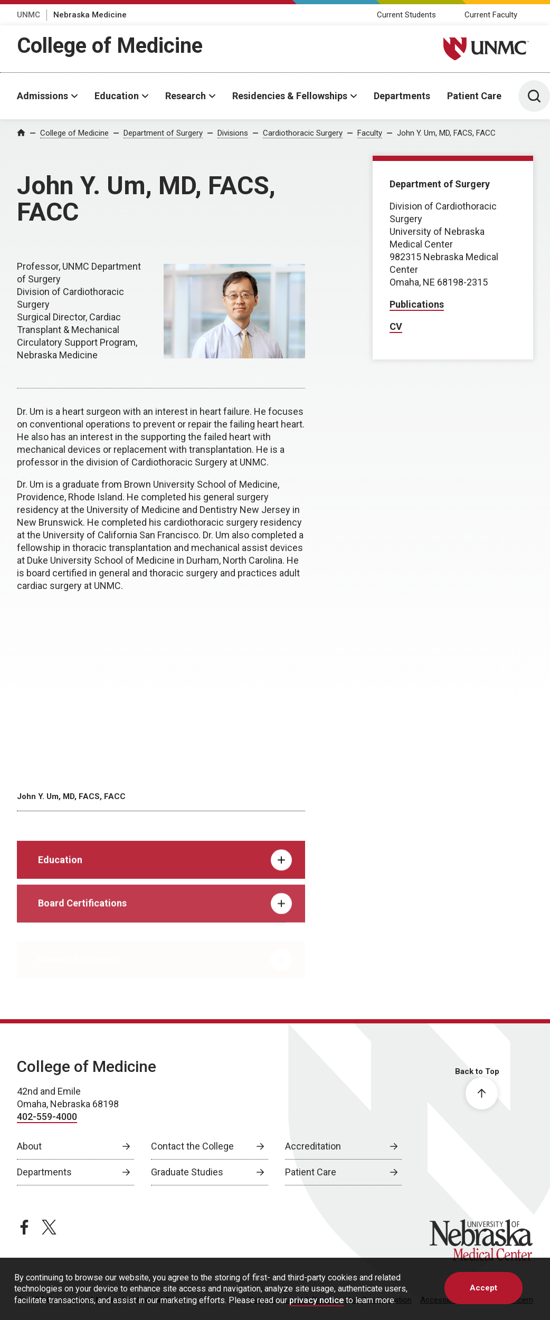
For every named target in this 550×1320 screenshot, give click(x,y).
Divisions (232, 133)
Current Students (406, 15)
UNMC (28, 15)
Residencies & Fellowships (289, 95)
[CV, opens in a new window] (396, 327)
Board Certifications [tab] (165, 916)
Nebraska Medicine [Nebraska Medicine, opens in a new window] (90, 15)
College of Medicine (110, 45)
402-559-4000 (47, 1116)
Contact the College (192, 1146)
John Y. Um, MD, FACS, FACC (446, 133)
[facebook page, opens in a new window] (24, 1227)
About (29, 1146)
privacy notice (316, 1300)
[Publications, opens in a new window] (417, 305)
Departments (402, 95)
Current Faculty (490, 15)
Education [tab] (165, 870)
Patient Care (474, 95)
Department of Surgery (163, 133)
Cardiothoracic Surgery (303, 133)
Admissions (42, 95)
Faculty (369, 133)
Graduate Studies (187, 1171)
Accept (483, 1288)
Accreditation (313, 1146)
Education (116, 95)
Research (185, 95)
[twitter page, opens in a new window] (49, 1227)
